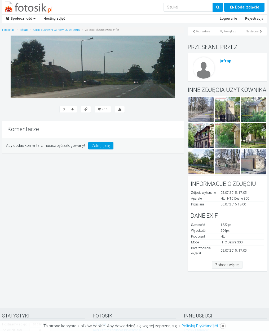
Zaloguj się (101, 146)
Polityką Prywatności (200, 326)
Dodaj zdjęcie (244, 7)
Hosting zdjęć (54, 18)
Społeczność (21, 18)
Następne (254, 31)
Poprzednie (201, 31)
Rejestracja (254, 18)
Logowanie (228, 18)
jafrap (225, 60)
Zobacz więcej (227, 265)
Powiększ (228, 31)
